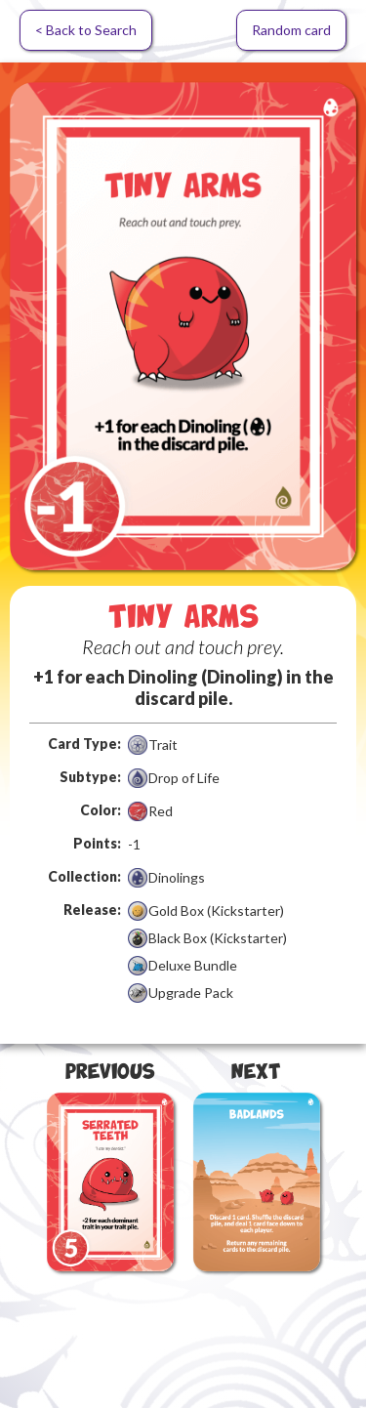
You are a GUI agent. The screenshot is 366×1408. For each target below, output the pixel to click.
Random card (291, 29)
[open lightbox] (183, 326)
